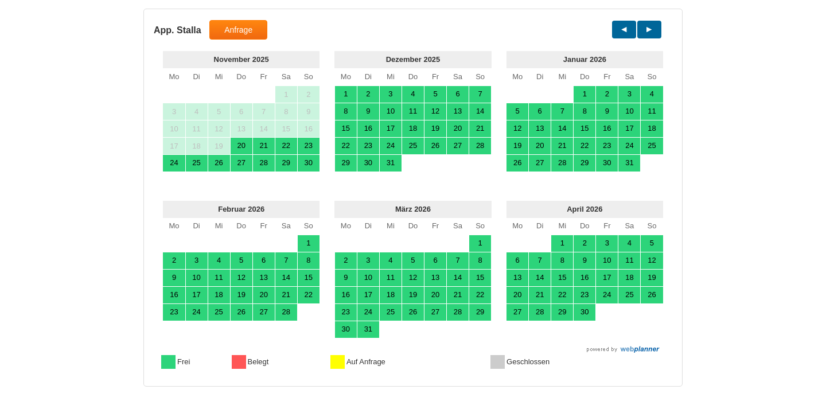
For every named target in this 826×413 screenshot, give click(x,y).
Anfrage (238, 29)
